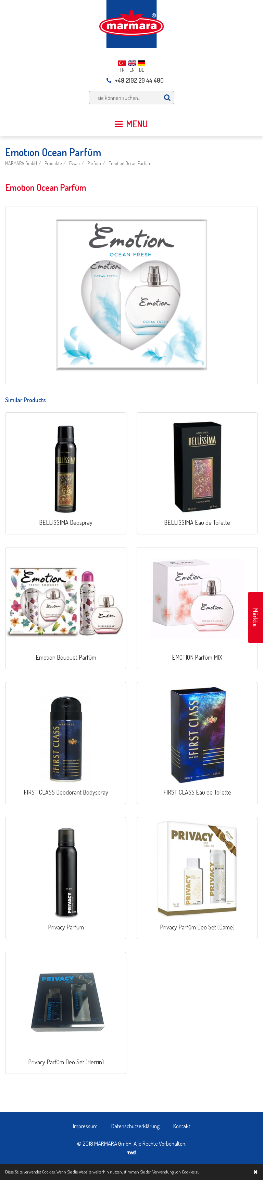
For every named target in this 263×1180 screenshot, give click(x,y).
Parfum (94, 163)
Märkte (255, 617)
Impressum (85, 1126)
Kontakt (181, 1126)
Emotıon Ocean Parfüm (130, 163)
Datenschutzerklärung (135, 1126)
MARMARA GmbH (21, 163)
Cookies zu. (191, 1172)
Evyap (74, 163)
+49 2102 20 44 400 (135, 80)
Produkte (53, 163)
